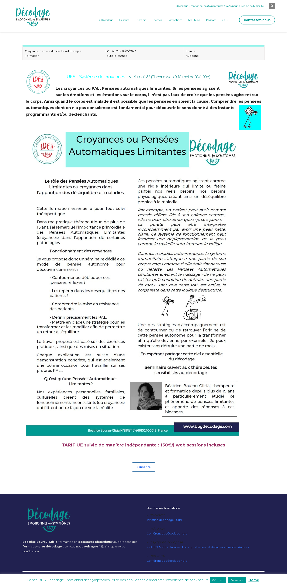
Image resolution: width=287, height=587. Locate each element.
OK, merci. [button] (218, 580)
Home (254, 580)
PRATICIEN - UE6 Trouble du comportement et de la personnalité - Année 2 (198, 547)
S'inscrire (143, 467)
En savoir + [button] (237, 580)
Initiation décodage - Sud (164, 520)
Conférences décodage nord (167, 533)
